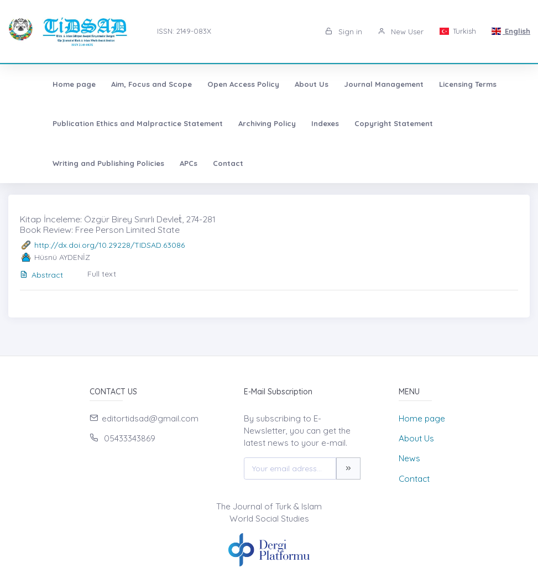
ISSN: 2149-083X (184, 31)
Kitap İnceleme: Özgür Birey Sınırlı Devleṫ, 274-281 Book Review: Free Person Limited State (118, 224)
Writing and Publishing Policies (473, 123)
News (409, 458)
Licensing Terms (436, 84)
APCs (30, 163)
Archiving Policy (235, 123)
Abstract (41, 275)
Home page (42, 84)
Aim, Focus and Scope (120, 84)
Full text (101, 274)
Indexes (293, 123)
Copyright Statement (362, 123)
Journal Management (352, 84)
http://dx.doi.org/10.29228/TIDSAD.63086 (109, 245)
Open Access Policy (212, 84)
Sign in (343, 31)
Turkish (457, 31)
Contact (69, 163)
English (511, 31)
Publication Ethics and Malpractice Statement (106, 123)
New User (401, 31)
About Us (280, 84)
